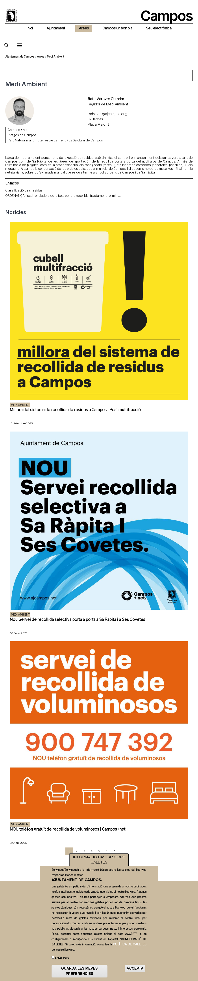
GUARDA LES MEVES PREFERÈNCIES (79, 972)
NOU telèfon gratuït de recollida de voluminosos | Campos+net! (68, 829)
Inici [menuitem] (29, 28)
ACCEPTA (135, 970)
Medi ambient (20, 404)
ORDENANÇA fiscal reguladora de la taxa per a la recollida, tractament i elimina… (63, 195)
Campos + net (18, 130)
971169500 (96, 119)
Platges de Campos (22, 135)
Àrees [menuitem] (84, 28)
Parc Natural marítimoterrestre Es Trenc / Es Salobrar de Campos (55, 140)
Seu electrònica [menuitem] (159, 28)
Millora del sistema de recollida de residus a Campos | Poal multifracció (75, 409)
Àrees (40, 56)
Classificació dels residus (24, 190)
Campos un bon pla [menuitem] (117, 28)
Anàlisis (61, 959)
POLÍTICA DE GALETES (130, 945)
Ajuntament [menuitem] (55, 28)
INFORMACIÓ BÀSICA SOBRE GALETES (99, 861)
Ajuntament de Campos (19, 56)
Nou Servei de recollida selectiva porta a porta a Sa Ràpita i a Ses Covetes (77, 619)
